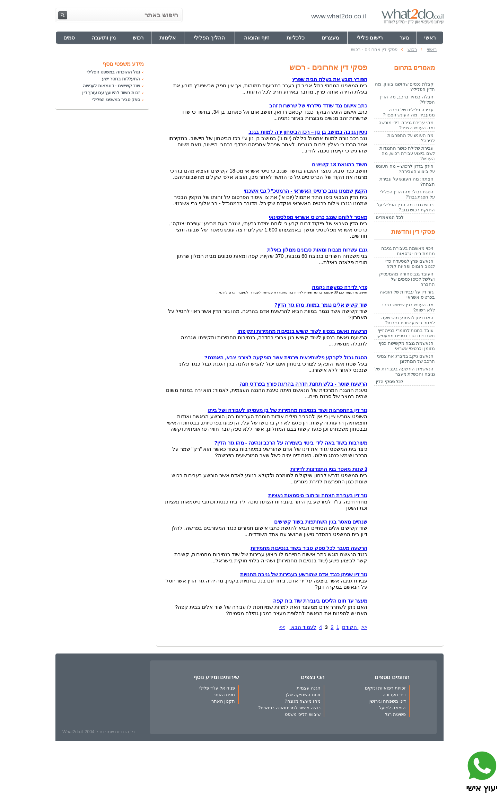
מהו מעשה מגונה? (302, 701)
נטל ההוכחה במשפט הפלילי (113, 71)
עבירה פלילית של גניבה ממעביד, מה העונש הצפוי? (409, 112)
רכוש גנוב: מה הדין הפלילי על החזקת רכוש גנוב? (406, 207)
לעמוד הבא (303, 627)
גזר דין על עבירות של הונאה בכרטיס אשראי (407, 294)
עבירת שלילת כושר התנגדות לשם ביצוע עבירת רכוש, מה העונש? (407, 153)
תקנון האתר (223, 701)
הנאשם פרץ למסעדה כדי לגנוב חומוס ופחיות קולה (410, 263)
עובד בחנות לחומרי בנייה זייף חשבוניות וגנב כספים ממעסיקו (405, 333)
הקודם (350, 627)
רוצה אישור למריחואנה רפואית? (289, 707)
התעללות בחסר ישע (121, 78)
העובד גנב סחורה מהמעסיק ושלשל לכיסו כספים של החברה (407, 279)
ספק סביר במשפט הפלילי (116, 99)
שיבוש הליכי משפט (303, 714)
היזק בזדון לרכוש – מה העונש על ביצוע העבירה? (405, 169)
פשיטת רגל (395, 714)
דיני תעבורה (394, 694)
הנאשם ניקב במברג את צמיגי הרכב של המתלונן (406, 358)
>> (282, 627)
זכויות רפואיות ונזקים (385, 688)
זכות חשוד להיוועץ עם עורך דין (111, 92)
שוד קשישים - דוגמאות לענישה (111, 85)
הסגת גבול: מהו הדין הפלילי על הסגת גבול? (407, 194)
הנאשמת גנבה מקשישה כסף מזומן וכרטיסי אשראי (406, 346)
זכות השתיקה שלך (303, 694)
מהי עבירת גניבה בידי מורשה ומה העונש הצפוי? (406, 125)
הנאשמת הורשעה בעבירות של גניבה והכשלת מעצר (405, 371)
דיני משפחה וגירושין (387, 701)
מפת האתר (224, 694)
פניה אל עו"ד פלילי (217, 688)
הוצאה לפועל (392, 707)
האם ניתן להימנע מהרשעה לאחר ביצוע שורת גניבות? (408, 320)
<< (364, 627)
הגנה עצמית (309, 688)
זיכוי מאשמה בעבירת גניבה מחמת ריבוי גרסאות (408, 251)
